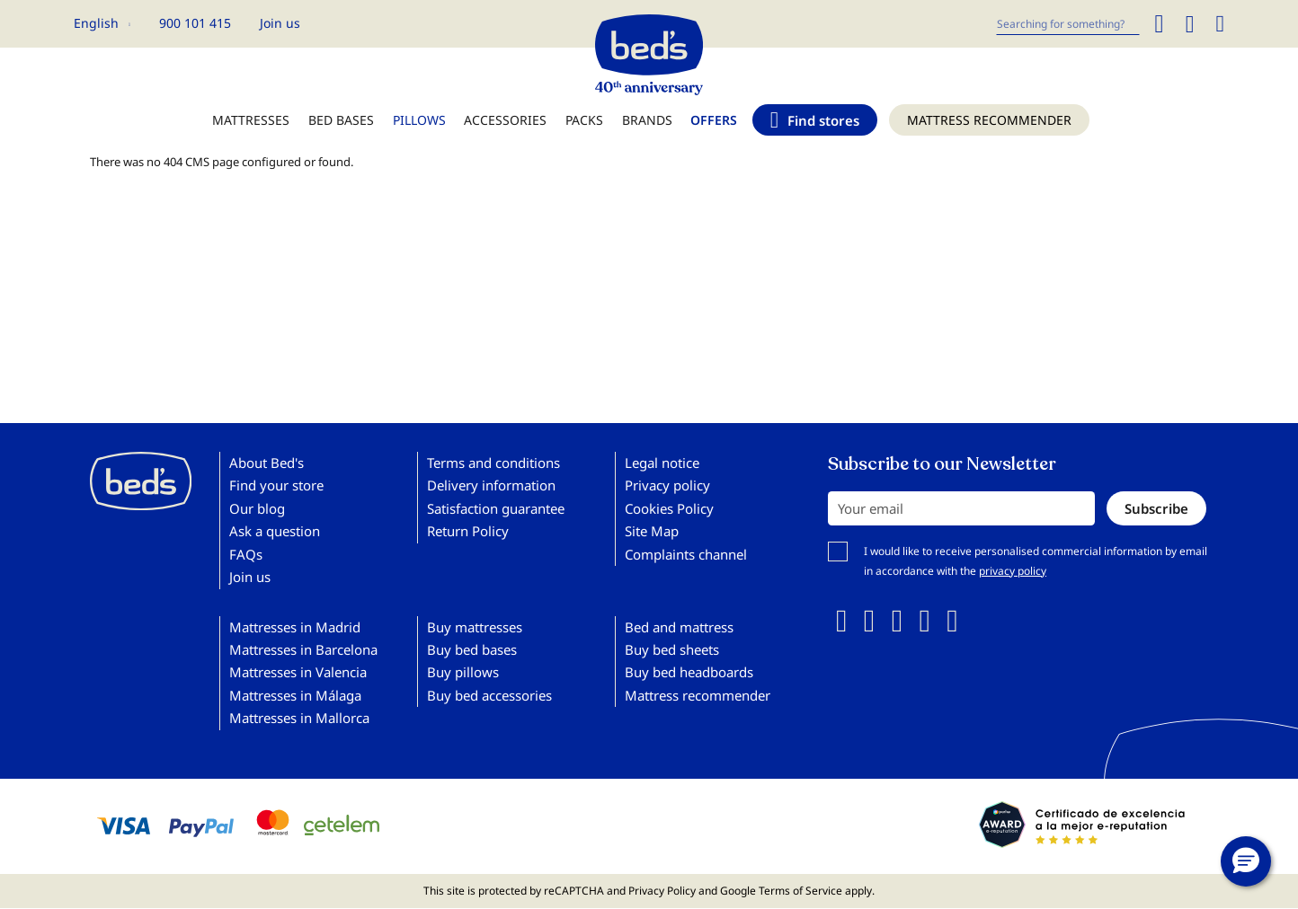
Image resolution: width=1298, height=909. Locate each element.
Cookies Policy (669, 508)
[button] (102, 23)
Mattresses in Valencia (298, 672)
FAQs (245, 554)
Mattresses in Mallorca (299, 718)
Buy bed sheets (672, 649)
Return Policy (468, 531)
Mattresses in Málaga (295, 695)
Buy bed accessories (489, 695)
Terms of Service (800, 890)
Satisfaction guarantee (496, 508)
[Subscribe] (1156, 508)
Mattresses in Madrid (294, 627)
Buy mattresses (474, 627)
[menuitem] (251, 129)
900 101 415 (195, 22)
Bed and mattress (679, 627)
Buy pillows (463, 672)
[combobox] (1068, 24)
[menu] (649, 129)
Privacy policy (667, 485)
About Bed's (266, 463)
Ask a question (274, 531)
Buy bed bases (472, 649)
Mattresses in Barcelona (303, 649)
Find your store (276, 485)
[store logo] (649, 50)
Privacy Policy (662, 890)
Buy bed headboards (689, 672)
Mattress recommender (697, 695)
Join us (280, 22)
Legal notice (662, 463)
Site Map (652, 531)
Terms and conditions (493, 463)
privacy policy (1012, 570)
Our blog (257, 508)
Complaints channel (686, 554)
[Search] (1158, 24)
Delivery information (491, 485)
